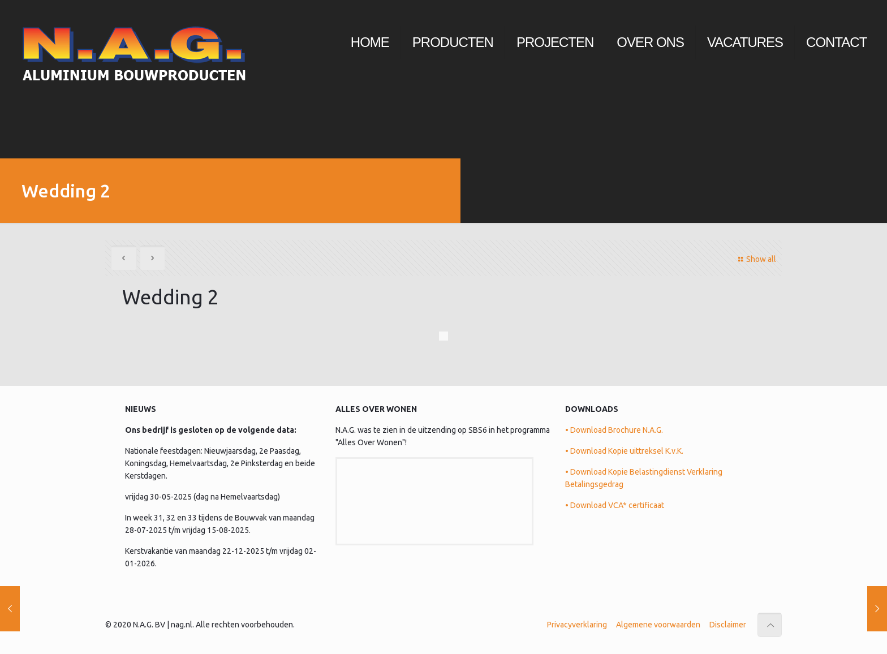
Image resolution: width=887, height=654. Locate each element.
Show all (755, 259)
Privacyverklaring (577, 624)
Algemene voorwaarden (658, 624)
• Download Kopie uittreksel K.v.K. (624, 450)
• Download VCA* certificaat (614, 505)
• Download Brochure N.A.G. (614, 429)
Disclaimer (727, 624)
